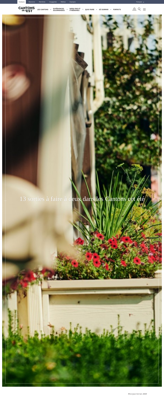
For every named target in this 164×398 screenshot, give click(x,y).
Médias (63, 2)
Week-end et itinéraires (74, 9)
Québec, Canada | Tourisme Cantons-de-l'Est (26, 9)
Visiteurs (22, 2)
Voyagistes (53, 2)
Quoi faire (89, 10)
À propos (73, 2)
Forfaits (117, 10)
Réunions (32, 2)
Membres (42, 2)
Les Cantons (42, 10)
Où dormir (103, 10)
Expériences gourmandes (59, 9)
